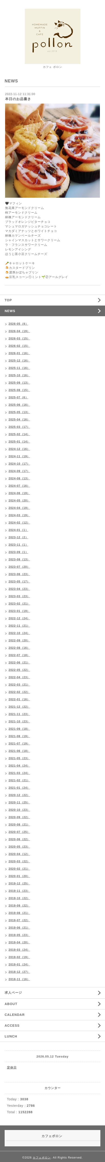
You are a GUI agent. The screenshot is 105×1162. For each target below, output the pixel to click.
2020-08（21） (19, 824)
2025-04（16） (19, 419)
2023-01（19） (19, 611)
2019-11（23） (19, 891)
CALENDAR (15, 1015)
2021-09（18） (19, 728)
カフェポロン (42, 1157)
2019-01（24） (19, 964)
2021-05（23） (19, 758)
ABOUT (11, 1004)
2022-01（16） (19, 699)
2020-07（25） (19, 832)
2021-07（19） (19, 743)
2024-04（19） (19, 508)
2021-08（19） (19, 736)
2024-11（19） (19, 456)
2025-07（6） (18, 397)
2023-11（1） (18, 544)
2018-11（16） (19, 979)
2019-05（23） (19, 935)
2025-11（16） (19, 368)
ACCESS (12, 1025)
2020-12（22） (19, 795)
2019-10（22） (19, 898)
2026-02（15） (19, 346)
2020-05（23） (19, 846)
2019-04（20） (19, 942)
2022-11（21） (19, 625)
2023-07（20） (19, 566)
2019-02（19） (19, 957)
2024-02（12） (19, 522)
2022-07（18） (19, 655)
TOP (8, 300)
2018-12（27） (19, 972)
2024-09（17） (19, 471)
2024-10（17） (19, 463)
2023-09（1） (18, 552)
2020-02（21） (19, 868)
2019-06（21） (19, 927)
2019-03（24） (19, 949)
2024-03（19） (19, 515)
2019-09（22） (19, 905)
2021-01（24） (19, 787)
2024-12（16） (19, 449)
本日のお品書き (18, 99)
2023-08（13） (19, 559)
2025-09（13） (19, 382)
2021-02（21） (19, 780)
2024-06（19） (19, 493)
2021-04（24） (19, 765)
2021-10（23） (19, 721)
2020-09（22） (19, 817)
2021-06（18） (19, 751)
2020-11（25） (19, 802)
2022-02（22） (19, 692)
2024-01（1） (18, 530)
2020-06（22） (19, 839)
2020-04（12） (19, 854)
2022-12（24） (19, 618)
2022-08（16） (19, 647)
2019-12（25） (19, 883)
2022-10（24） (19, 633)
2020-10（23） (19, 809)
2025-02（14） (19, 434)
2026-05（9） (18, 323)
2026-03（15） (19, 338)
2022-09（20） (19, 640)
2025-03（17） (19, 427)
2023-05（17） (19, 581)
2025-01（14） (19, 441)
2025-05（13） (19, 412)
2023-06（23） (19, 574)
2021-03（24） (19, 773)
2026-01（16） (19, 353)
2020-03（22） (19, 861)
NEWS (10, 311)
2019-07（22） (19, 920)
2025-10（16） (19, 375)
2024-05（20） (19, 500)
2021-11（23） (19, 714)
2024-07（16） (19, 485)
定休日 (12, 1067)
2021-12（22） (19, 706)
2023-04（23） (19, 589)
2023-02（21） (19, 603)
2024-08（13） (19, 478)
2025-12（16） (19, 360)
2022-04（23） (19, 677)
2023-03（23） (19, 596)
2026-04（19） (19, 331)
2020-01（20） (19, 876)
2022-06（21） (19, 662)
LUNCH (11, 1036)
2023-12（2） (18, 537)
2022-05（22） (19, 670)
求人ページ (13, 992)
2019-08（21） (19, 913)
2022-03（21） (19, 684)
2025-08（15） (19, 390)
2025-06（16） (19, 404)
